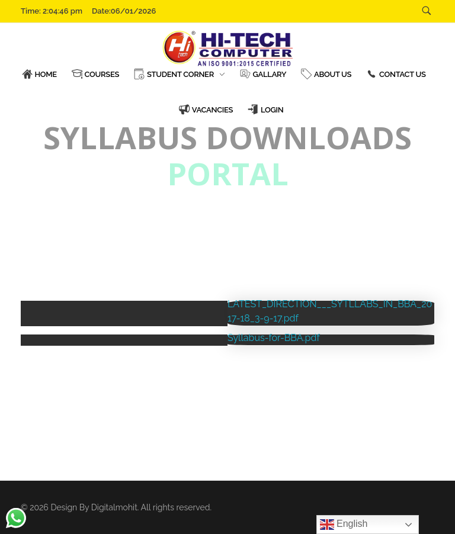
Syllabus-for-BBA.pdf (274, 337)
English (344, 524)
